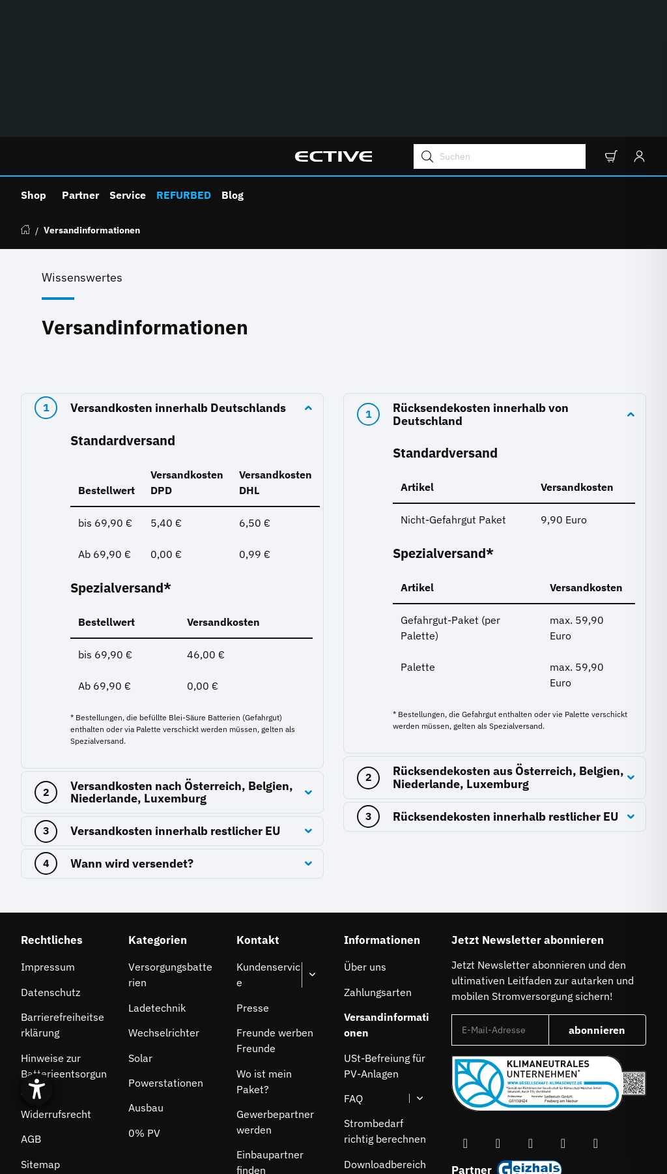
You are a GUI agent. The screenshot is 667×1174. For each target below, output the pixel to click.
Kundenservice (268, 858)
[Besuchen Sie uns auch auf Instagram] (530, 1027)
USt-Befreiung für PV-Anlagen (384, 949)
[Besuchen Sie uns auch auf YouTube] (497, 1027)
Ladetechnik (157, 891)
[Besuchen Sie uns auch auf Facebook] (465, 1027)
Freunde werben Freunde (274, 923)
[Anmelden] (635, 39)
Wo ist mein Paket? (264, 964)
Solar (140, 941)
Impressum (48, 850)
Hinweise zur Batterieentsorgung (64, 957)
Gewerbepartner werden (275, 1005)
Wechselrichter (163, 915)
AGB (31, 1022)
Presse (252, 891)
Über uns (365, 850)
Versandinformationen (386, 908)
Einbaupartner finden (270, 1045)
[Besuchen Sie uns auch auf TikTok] (562, 1027)
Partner (80, 78)
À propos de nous (384, 1072)
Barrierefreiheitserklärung (62, 908)
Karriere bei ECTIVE (264, 1086)
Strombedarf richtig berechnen (385, 1014)
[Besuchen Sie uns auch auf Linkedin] (595, 1027)
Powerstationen (165, 966)
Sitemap (40, 1047)
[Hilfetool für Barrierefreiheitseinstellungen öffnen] (47, 1070)
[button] (611, 39)
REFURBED (183, 78)
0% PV (144, 1016)
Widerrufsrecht (56, 997)
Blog (232, 78)
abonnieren (607, 917)
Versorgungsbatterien (170, 858)
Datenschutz (50, 875)
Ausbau (145, 990)
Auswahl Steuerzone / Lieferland (539, 1082)
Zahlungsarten (378, 875)
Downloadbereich (385, 1047)
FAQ (353, 981)
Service (127, 78)
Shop (33, 78)
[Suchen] (494, 40)
